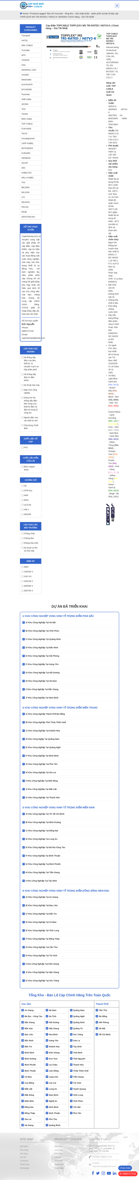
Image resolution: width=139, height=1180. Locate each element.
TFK (23, 182)
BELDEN (25, 187)
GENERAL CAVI (28, 70)
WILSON (25, 192)
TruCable (25, 50)
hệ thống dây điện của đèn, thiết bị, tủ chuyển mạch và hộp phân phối (30, 363)
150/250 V (27, 571)
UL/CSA (26, 505)
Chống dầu (27, 538)
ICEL (23, 65)
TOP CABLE (27, 124)
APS (23, 55)
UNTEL (24, 40)
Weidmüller (26, 80)
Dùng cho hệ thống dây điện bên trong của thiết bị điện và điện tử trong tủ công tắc (29, 405)
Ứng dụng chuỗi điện (29, 426)
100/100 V (27, 581)
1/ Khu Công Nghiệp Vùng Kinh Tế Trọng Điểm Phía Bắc (58, 616)
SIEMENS (26, 158)
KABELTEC (26, 173)
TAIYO (24, 133)
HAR (24, 495)
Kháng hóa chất (29, 543)
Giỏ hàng (24, 1153)
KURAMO (25, 153)
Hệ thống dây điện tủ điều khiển (28, 377)
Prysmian (25, 94)
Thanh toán (24, 1164)
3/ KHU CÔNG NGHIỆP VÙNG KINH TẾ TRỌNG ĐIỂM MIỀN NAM (58, 807)
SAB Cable (26, 99)
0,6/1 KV (26, 576)
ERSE (24, 212)
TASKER (25, 60)
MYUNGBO (26, 89)
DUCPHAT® (27, 84)
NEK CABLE (27, 45)
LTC (23, 197)
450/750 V (27, 590)
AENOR (26, 514)
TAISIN (24, 114)
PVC (24, 447)
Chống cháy (28, 533)
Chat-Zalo (125, 1168)
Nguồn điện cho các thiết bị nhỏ (29, 419)
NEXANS (25, 202)
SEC (23, 168)
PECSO (24, 207)
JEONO (24, 104)
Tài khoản (24, 1161)
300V (25, 567)
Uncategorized (27, 138)
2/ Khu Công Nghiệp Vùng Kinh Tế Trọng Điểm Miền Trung (60, 707)
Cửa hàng (24, 1150)
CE (24, 486)
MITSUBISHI (27, 148)
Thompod (25, 35)
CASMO (25, 75)
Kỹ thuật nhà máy (30, 385)
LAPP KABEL (27, 143)
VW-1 (25, 509)
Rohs (25, 500)
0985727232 (128, 1173)
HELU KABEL (27, 177)
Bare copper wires (28, 468)
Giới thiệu (24, 1146)
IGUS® (24, 163)
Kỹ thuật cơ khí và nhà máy (29, 549)
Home (25, 13)
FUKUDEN (26, 128)
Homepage (24, 1168)
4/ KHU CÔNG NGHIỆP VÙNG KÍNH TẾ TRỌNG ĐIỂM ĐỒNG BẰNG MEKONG (65, 890)
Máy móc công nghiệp (29, 391)
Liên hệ (23, 1157)
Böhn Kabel (26, 119)
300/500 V (27, 586)
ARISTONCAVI (28, 217)
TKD (23, 109)
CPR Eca (26, 490)
